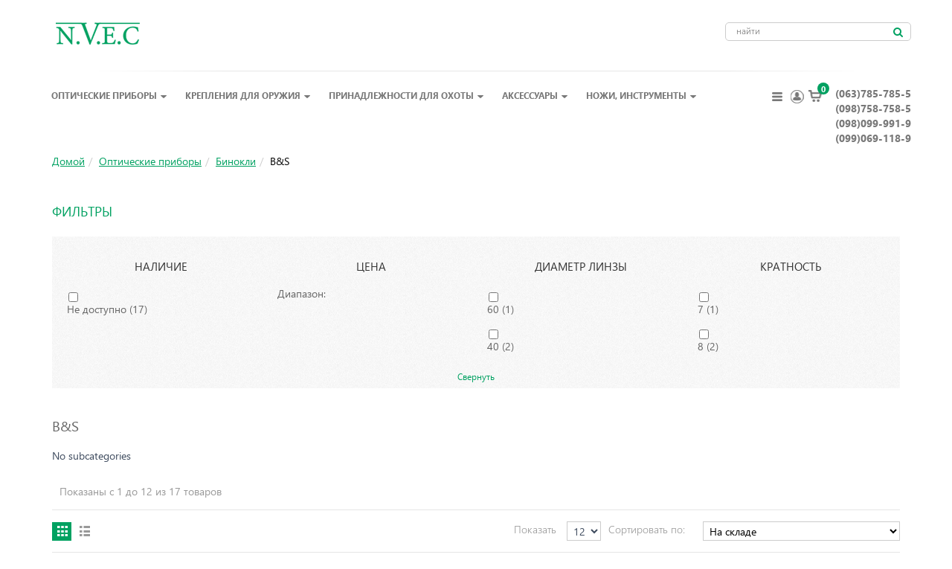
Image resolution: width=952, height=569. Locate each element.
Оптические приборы (109, 95)
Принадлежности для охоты (406, 95)
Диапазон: (301, 293)
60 (500, 309)
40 (500, 346)
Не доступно (107, 309)
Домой (68, 161)
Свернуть (476, 376)
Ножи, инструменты (641, 95)
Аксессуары (535, 95)
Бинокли (236, 161)
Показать (535, 529)
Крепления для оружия (248, 95)
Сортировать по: (646, 529)
